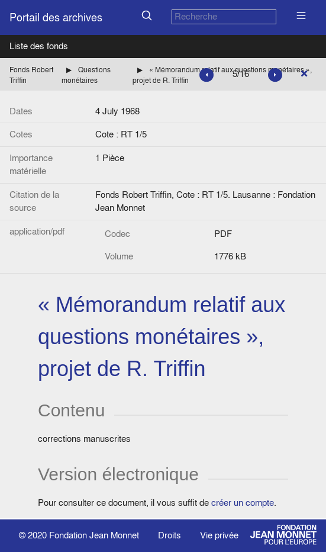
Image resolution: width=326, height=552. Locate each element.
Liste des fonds (38, 46)
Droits (169, 535)
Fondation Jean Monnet (94, 535)
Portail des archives (55, 17)
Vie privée (219, 535)
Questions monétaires (86, 75)
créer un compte (242, 502)
